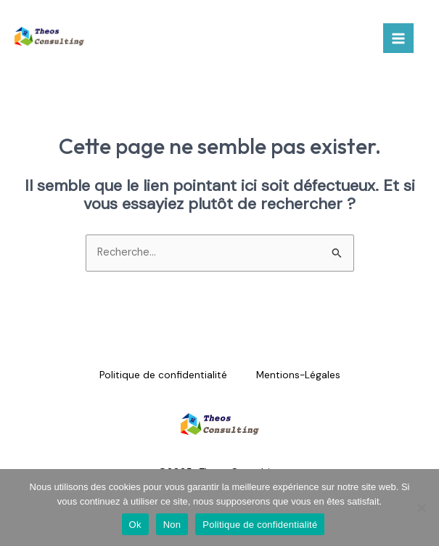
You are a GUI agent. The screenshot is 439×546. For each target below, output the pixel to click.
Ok (135, 524)
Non (172, 524)
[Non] (421, 507)
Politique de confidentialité (163, 374)
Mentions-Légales (298, 374)
